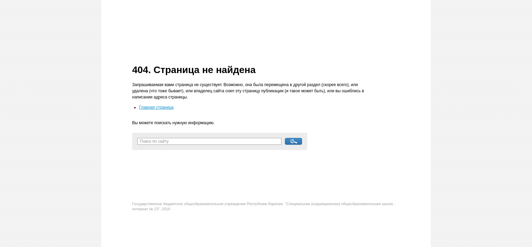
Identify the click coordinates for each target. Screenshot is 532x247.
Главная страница (156, 107)
